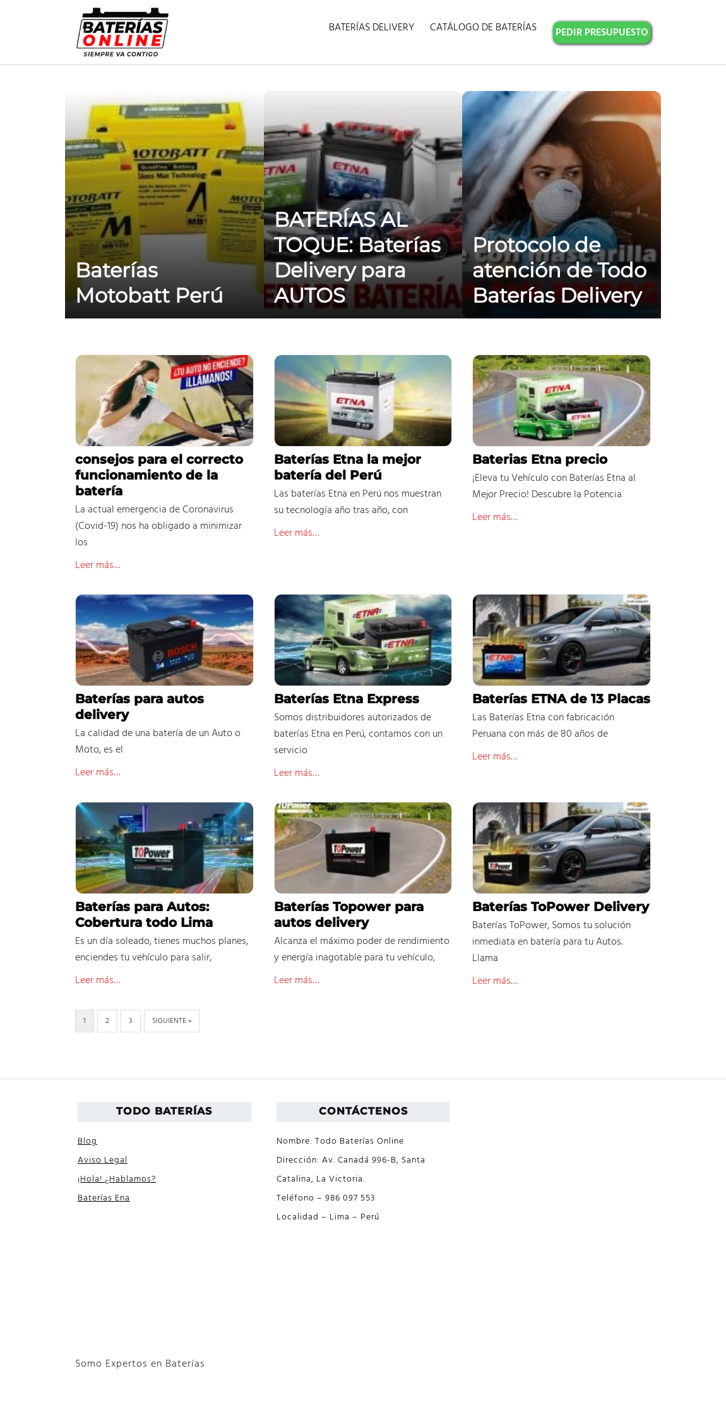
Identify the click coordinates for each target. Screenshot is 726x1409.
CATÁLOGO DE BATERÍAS (483, 27)
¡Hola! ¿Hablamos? (117, 1179)
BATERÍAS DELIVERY (371, 27)
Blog (87, 1141)
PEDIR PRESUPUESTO (602, 33)
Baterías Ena (104, 1198)
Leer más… (98, 565)
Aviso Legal (103, 1160)
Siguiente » (171, 1021)
